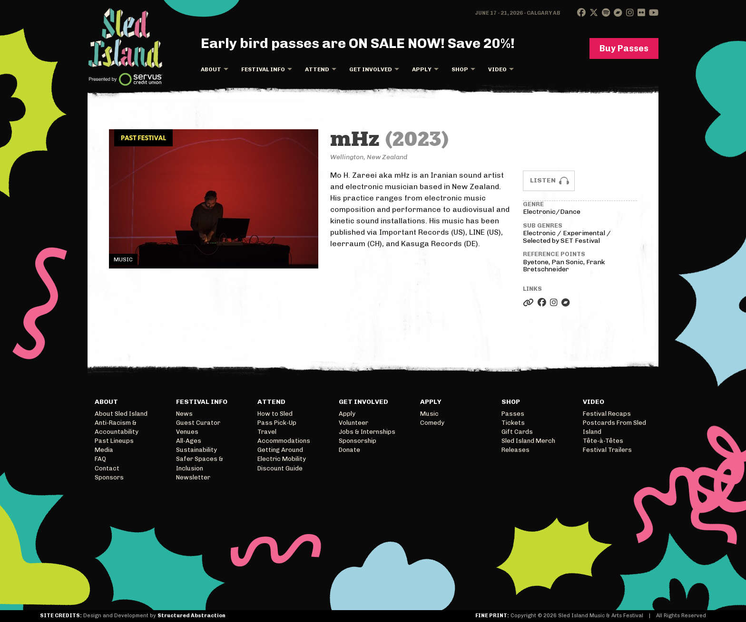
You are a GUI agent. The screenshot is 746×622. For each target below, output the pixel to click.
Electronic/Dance (551, 212)
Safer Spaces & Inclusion (199, 463)
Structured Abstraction (191, 615)
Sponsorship (357, 440)
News (184, 413)
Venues (187, 431)
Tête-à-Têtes (603, 440)
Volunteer (353, 422)
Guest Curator (198, 422)
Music (429, 413)
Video (497, 69)
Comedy (432, 422)
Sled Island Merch (528, 440)
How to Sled (275, 413)
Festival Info (263, 69)
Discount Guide (280, 468)
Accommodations (283, 440)
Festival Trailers (607, 449)
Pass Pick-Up (276, 422)
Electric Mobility (281, 458)
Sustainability (196, 449)
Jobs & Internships (367, 431)
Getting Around (280, 449)
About (211, 69)
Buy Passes (623, 48)
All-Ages (188, 440)
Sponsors (109, 477)
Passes (512, 413)
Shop (460, 69)
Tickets (513, 422)
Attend (317, 69)
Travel (266, 431)
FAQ (100, 458)
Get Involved (370, 69)
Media (104, 449)
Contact (107, 468)
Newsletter (193, 477)
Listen (543, 180)
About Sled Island (121, 413)
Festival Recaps (607, 413)
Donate (349, 449)
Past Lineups (114, 440)
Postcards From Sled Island (614, 427)
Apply (422, 69)
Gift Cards (517, 431)
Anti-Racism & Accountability (116, 427)
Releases (515, 449)
